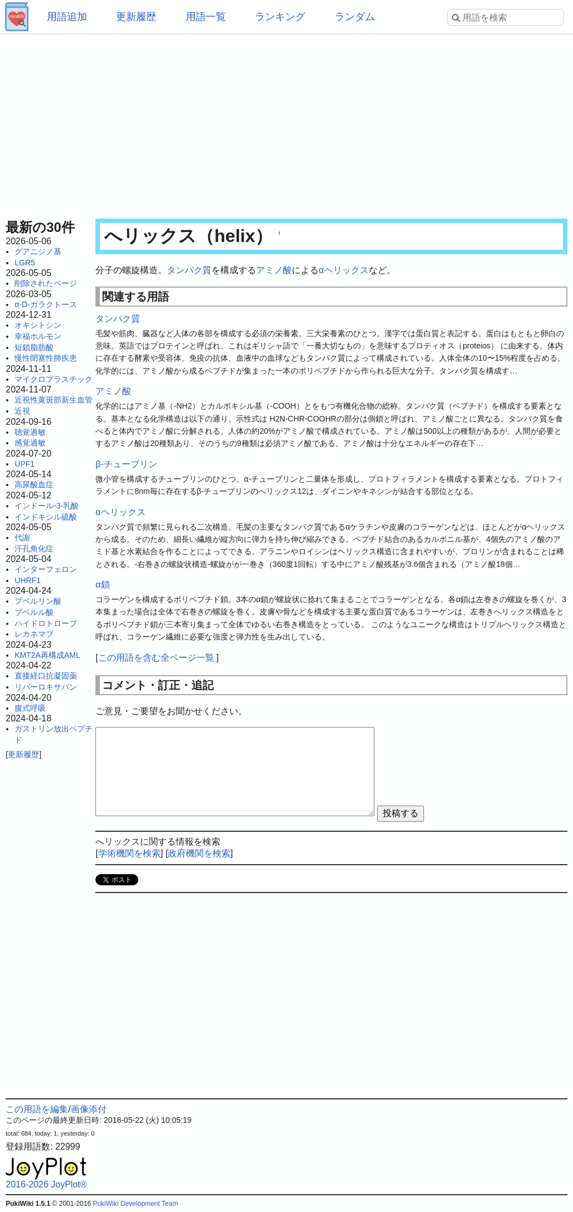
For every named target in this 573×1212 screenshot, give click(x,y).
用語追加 (67, 16)
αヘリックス (343, 270)
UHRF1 (28, 580)
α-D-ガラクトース (46, 304)
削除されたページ (46, 283)
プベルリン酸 (38, 601)
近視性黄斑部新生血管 (54, 399)
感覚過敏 (30, 442)
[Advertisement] (286, 123)
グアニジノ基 (38, 251)
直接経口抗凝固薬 (46, 675)
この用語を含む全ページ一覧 (156, 657)
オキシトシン (38, 325)
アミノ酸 (274, 270)
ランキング (280, 16)
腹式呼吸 (30, 708)
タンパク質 (189, 270)
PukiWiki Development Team (135, 1204)
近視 (22, 410)
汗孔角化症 (34, 548)
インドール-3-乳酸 (47, 505)
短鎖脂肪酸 (34, 347)
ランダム (355, 16)
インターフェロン (46, 569)
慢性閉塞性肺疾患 (46, 357)
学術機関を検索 (129, 853)
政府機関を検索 (199, 853)
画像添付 (89, 1109)
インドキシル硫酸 (46, 516)
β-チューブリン (126, 464)
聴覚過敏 (30, 432)
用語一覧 (206, 16)
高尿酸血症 (34, 484)
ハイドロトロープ (46, 623)
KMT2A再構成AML (47, 655)
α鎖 (102, 584)
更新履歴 (136, 16)
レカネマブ (34, 633)
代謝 (22, 537)
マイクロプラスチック (54, 379)
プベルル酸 (34, 612)
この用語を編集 (37, 1109)
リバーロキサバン (46, 686)
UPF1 (25, 463)
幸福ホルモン (38, 336)
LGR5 (25, 262)
